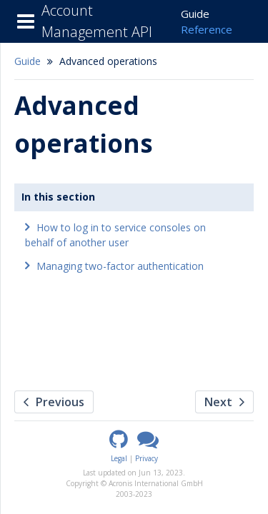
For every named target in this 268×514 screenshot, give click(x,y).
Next (224, 402)
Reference (206, 29)
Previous (54, 402)
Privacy (146, 458)
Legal (119, 458)
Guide (195, 13)
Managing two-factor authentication (120, 266)
